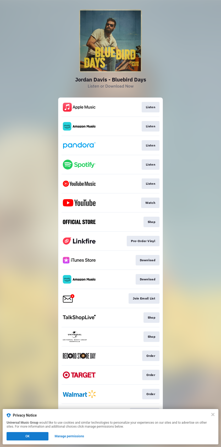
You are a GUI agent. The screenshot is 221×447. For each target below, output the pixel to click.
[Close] (213, 414)
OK (27, 436)
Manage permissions (69, 436)
